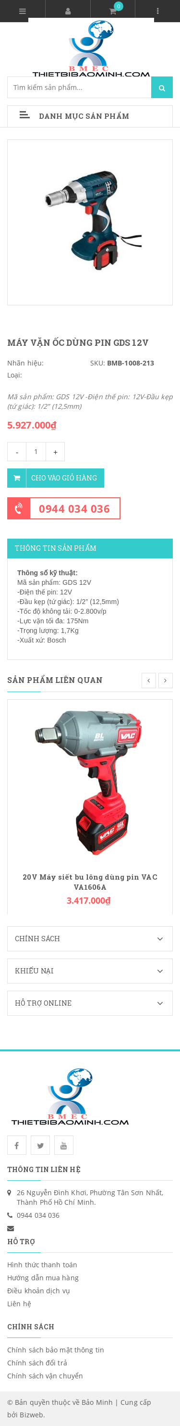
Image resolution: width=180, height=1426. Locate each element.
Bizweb (31, 1414)
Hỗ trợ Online (93, 1003)
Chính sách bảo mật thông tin (55, 1349)
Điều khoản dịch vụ (38, 1290)
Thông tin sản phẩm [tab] (55, 548)
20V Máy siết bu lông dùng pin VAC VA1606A (90, 882)
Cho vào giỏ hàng (52, 478)
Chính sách (93, 939)
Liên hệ (19, 1303)
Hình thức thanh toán (42, 1264)
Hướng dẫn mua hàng (43, 1277)
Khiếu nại (93, 971)
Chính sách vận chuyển (45, 1375)
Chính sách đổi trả (37, 1362)
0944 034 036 (74, 508)
